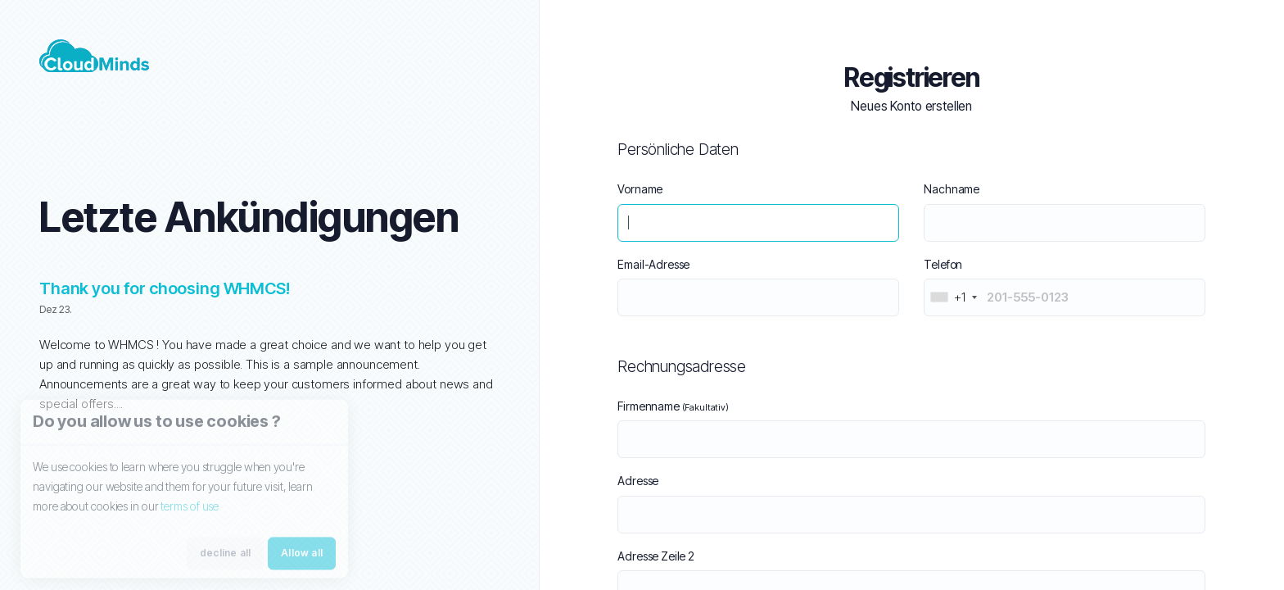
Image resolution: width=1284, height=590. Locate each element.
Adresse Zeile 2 (655, 556)
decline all (225, 560)
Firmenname (673, 406)
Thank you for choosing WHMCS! (164, 288)
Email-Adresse (653, 264)
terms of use (189, 513)
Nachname (951, 189)
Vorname (639, 189)
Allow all (302, 560)
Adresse (637, 481)
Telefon (943, 264)
